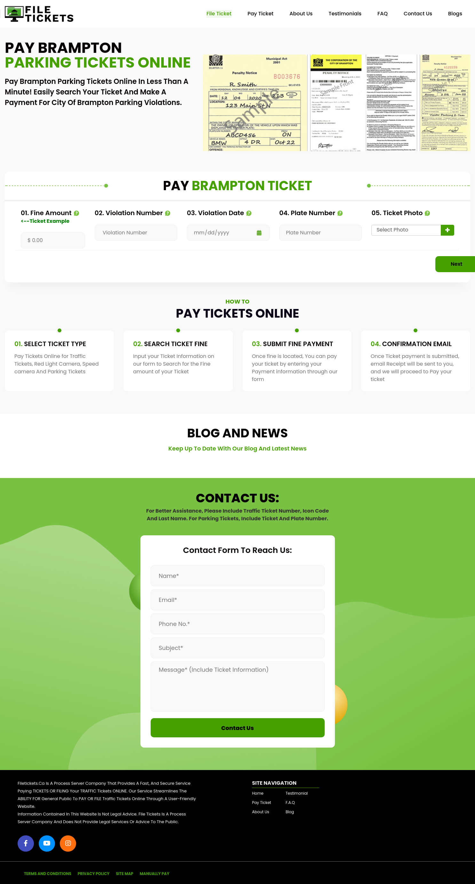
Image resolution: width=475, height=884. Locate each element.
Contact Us (418, 13)
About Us (301, 13)
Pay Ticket (260, 13)
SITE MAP (124, 872)
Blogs (455, 13)
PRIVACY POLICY (94, 872)
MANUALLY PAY (155, 872)
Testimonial (297, 792)
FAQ (382, 13)
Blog (290, 810)
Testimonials (345, 13)
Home (258, 792)
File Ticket (218, 13)
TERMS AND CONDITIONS (47, 872)
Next (423, 264)
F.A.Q (290, 801)
